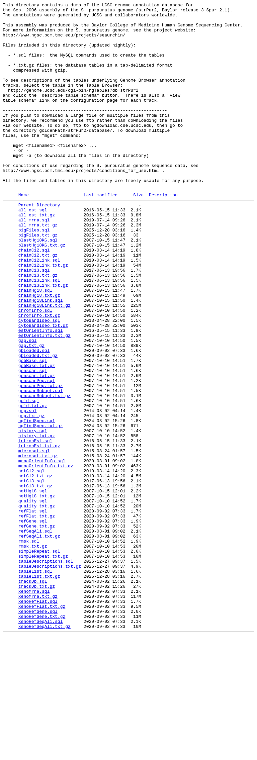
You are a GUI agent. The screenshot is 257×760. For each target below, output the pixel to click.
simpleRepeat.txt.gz (43, 665)
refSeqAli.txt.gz (39, 641)
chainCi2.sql (34, 298)
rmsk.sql (28, 647)
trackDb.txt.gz (36, 701)
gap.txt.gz (31, 412)
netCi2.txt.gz (35, 569)
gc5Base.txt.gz (36, 437)
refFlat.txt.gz (36, 617)
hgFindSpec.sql (36, 503)
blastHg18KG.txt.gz (41, 292)
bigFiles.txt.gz (38, 280)
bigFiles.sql (34, 274)
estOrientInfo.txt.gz (44, 400)
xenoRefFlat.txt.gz (41, 726)
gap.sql (27, 406)
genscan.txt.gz (36, 449)
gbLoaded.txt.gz (38, 424)
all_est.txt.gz (36, 256)
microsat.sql (34, 539)
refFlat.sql (32, 611)
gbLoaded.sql (34, 418)
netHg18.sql (32, 587)
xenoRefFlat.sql (38, 720)
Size (138, 233)
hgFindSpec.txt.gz (40, 509)
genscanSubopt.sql (40, 467)
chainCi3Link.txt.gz (43, 340)
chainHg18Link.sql (40, 358)
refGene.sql (32, 623)
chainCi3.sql (34, 322)
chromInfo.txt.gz (39, 376)
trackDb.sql (32, 695)
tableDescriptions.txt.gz (49, 677)
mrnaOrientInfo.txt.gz (45, 557)
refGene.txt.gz (36, 629)
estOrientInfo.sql (40, 394)
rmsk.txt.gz (32, 653)
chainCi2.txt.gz (38, 304)
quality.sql (32, 599)
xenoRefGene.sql (38, 732)
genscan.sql (32, 443)
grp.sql (27, 491)
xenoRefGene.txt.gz (41, 738)
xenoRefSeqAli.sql (40, 744)
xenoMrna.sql (34, 707)
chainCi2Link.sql (39, 310)
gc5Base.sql (32, 431)
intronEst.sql (35, 527)
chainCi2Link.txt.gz (43, 316)
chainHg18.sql (35, 346)
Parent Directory (39, 244)
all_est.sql (32, 250)
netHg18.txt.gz (36, 593)
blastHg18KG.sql (38, 286)
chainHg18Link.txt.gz (44, 364)
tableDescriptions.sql (45, 671)
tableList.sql (35, 683)
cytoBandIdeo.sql (39, 382)
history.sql (32, 515)
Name (23, 233)
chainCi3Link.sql (39, 334)
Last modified (100, 233)
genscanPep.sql (36, 455)
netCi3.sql (31, 575)
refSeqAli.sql (35, 635)
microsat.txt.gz (38, 545)
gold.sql (28, 479)
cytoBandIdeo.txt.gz (43, 388)
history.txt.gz (36, 521)
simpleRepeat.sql (39, 659)
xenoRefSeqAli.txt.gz (44, 750)
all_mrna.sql (34, 262)
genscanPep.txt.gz (40, 461)
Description (163, 233)
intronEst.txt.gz (39, 533)
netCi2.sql (31, 563)
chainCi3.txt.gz (38, 328)
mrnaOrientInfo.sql (41, 551)
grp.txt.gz (31, 497)
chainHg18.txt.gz (39, 352)
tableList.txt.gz (39, 689)
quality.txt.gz (36, 605)
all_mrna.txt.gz (38, 268)
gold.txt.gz (32, 485)
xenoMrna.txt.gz (38, 713)
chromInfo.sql (35, 370)
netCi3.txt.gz (35, 581)
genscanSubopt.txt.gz (44, 473)
